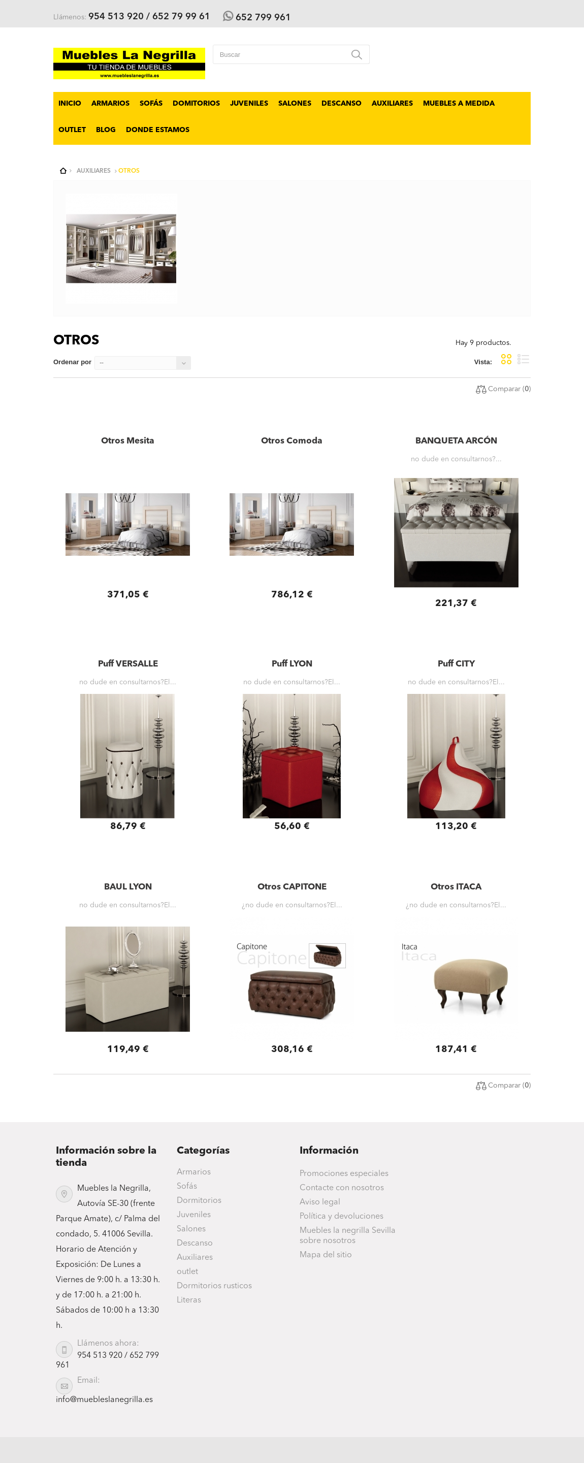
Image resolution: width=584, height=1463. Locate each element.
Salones (294, 103)
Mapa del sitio (326, 1255)
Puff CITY (456, 664)
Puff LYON (292, 664)
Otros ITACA (456, 887)
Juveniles (249, 103)
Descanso (341, 103)
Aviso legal (320, 1202)
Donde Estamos (157, 130)
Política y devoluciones (341, 1217)
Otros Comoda (291, 441)
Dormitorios (199, 1201)
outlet (72, 130)
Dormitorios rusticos (214, 1286)
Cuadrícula (506, 359)
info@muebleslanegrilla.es (104, 1400)
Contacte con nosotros (342, 1188)
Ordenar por (72, 362)
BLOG (106, 130)
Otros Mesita (127, 441)
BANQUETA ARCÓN (456, 441)
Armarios (110, 103)
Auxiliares (392, 103)
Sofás (151, 103)
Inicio (69, 103)
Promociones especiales (344, 1174)
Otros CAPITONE (292, 887)
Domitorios (196, 103)
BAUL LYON (128, 887)
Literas (189, 1300)
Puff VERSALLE (128, 664)
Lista (524, 359)
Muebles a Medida (459, 103)
